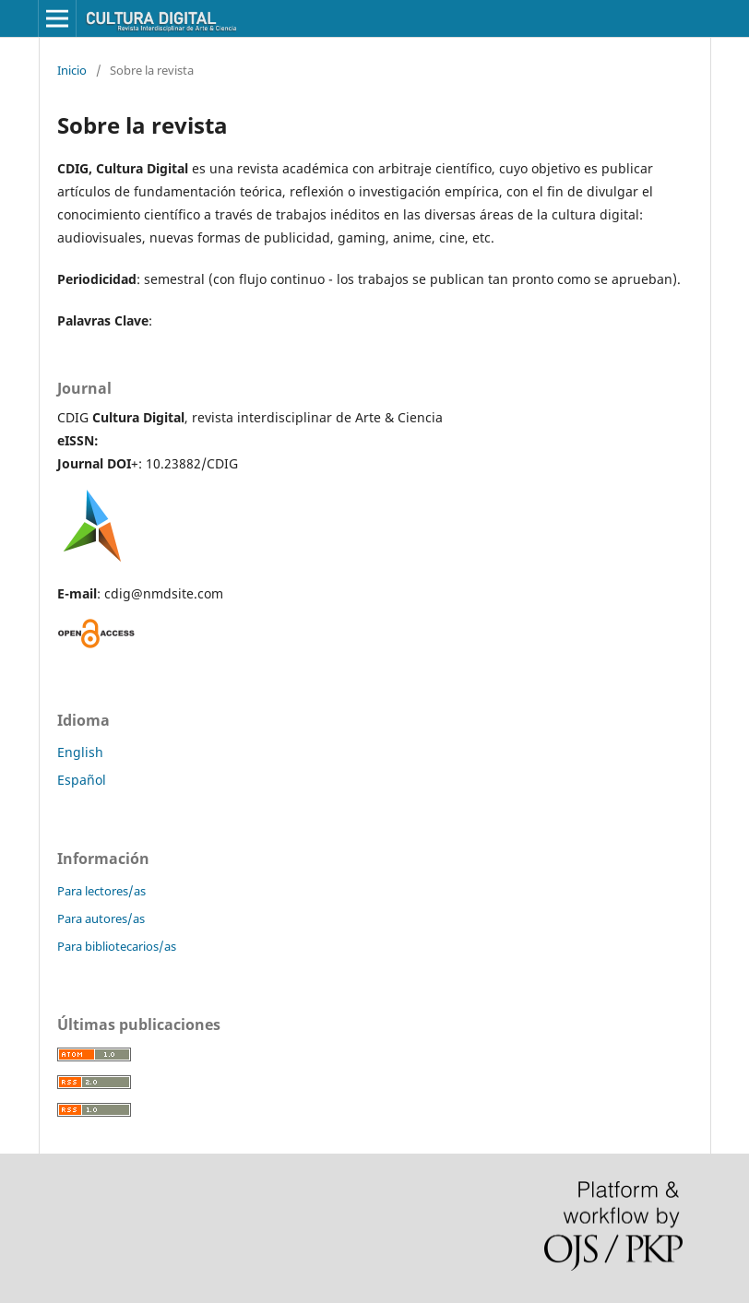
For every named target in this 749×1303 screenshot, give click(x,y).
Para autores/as (101, 918)
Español (81, 779)
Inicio (72, 70)
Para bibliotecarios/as (116, 946)
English (80, 752)
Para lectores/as (101, 890)
